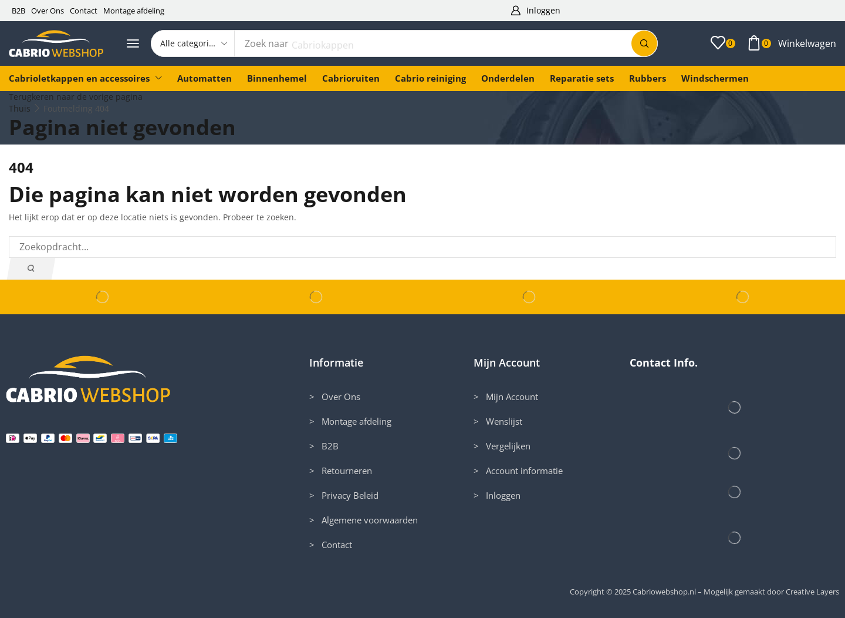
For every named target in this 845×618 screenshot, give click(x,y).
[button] (535, 11)
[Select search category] (193, 43)
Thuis (20, 108)
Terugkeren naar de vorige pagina (76, 96)
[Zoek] (644, 43)
